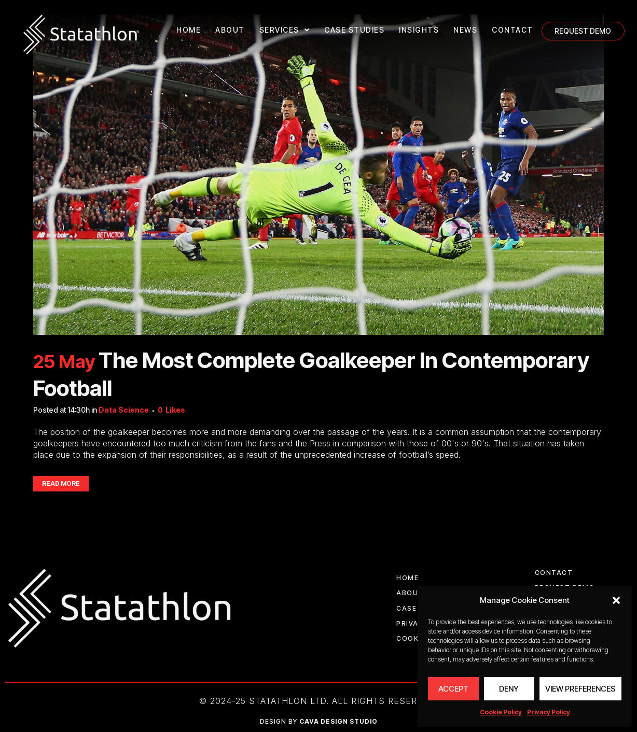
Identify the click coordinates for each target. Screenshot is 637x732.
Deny (509, 689)
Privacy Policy (548, 712)
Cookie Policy (501, 712)
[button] (616, 600)
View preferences (580, 689)
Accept (453, 689)
